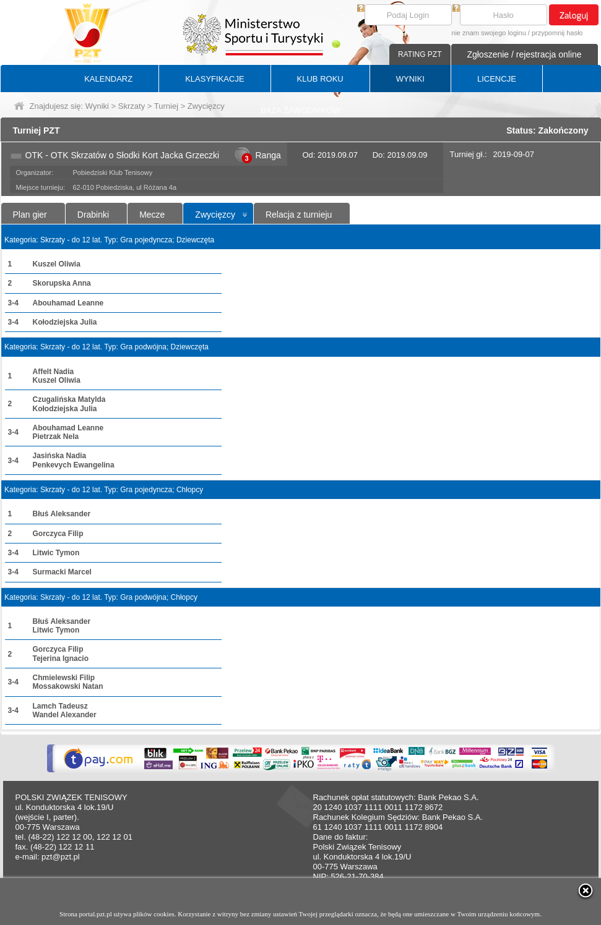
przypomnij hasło (557, 32)
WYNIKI (410, 78)
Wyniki (97, 106)
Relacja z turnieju (299, 215)
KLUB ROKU (320, 78)
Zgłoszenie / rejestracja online (524, 54)
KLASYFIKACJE (214, 78)
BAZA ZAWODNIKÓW (300, 110)
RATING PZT (419, 54)
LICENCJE (496, 78)
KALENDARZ (108, 78)
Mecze (152, 215)
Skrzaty (131, 106)
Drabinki (93, 215)
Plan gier (30, 215)
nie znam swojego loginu (488, 32)
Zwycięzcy (215, 215)
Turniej (166, 106)
